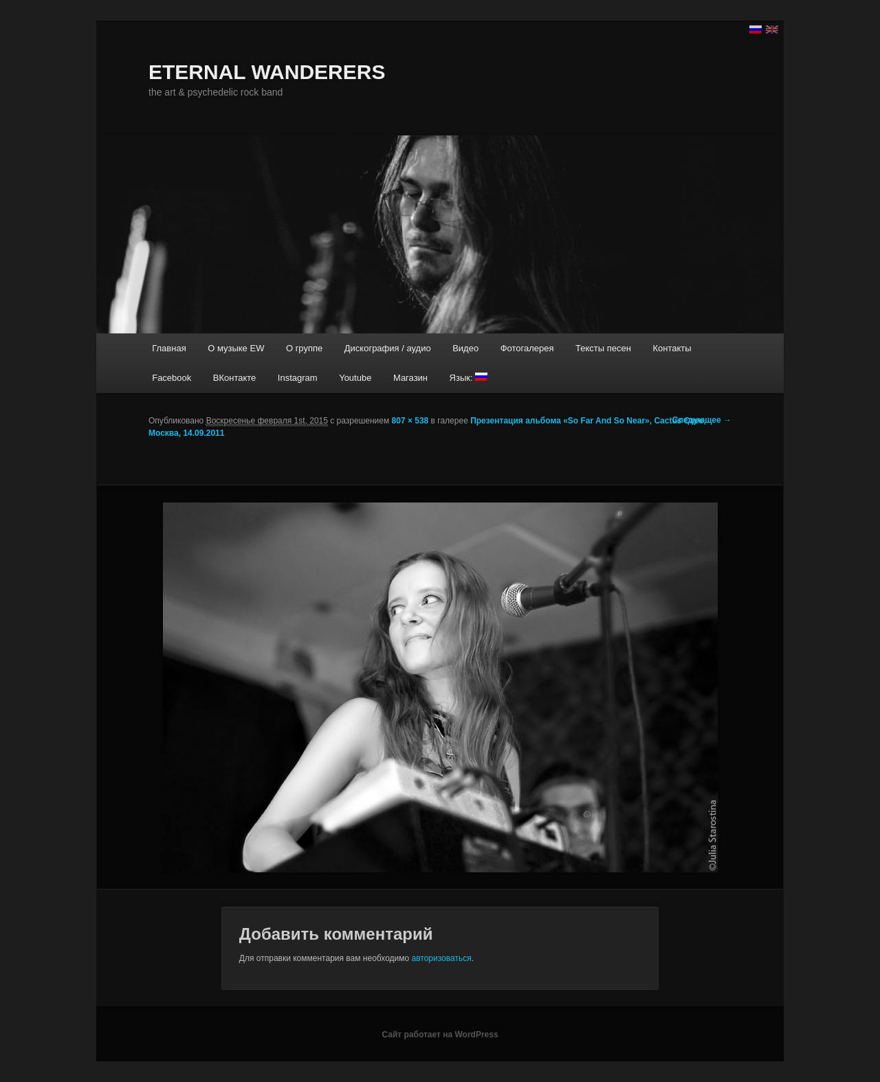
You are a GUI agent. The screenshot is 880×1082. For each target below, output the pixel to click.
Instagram (298, 378)
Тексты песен (603, 348)
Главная (169, 348)
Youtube (355, 378)
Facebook (171, 378)
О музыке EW (236, 348)
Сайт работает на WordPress (440, 1034)
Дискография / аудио (387, 348)
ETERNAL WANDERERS (266, 71)
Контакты (671, 348)
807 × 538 (410, 421)
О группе (304, 348)
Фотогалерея (527, 348)
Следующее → (702, 420)
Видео (465, 348)
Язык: (469, 378)
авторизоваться (442, 958)
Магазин (410, 378)
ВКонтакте (234, 378)
